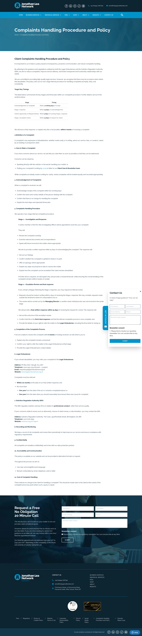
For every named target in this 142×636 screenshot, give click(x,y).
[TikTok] (79, 6)
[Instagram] (74, 6)
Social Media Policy (87, 620)
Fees (66, 15)
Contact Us (108, 15)
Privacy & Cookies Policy (38, 619)
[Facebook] (66, 6)
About (84, 15)
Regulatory (26, 618)
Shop (75, 15)
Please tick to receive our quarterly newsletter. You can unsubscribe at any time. (91, 534)
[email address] (116, 6)
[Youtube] (83, 6)
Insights (96, 15)
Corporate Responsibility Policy (64, 620)
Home (21, 15)
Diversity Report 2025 (121, 619)
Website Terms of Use (51, 619)
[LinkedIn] (70, 6)
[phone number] (95, 6)
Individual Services (52, 15)
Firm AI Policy (78, 619)
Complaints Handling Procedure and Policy (103, 619)
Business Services (32, 15)
